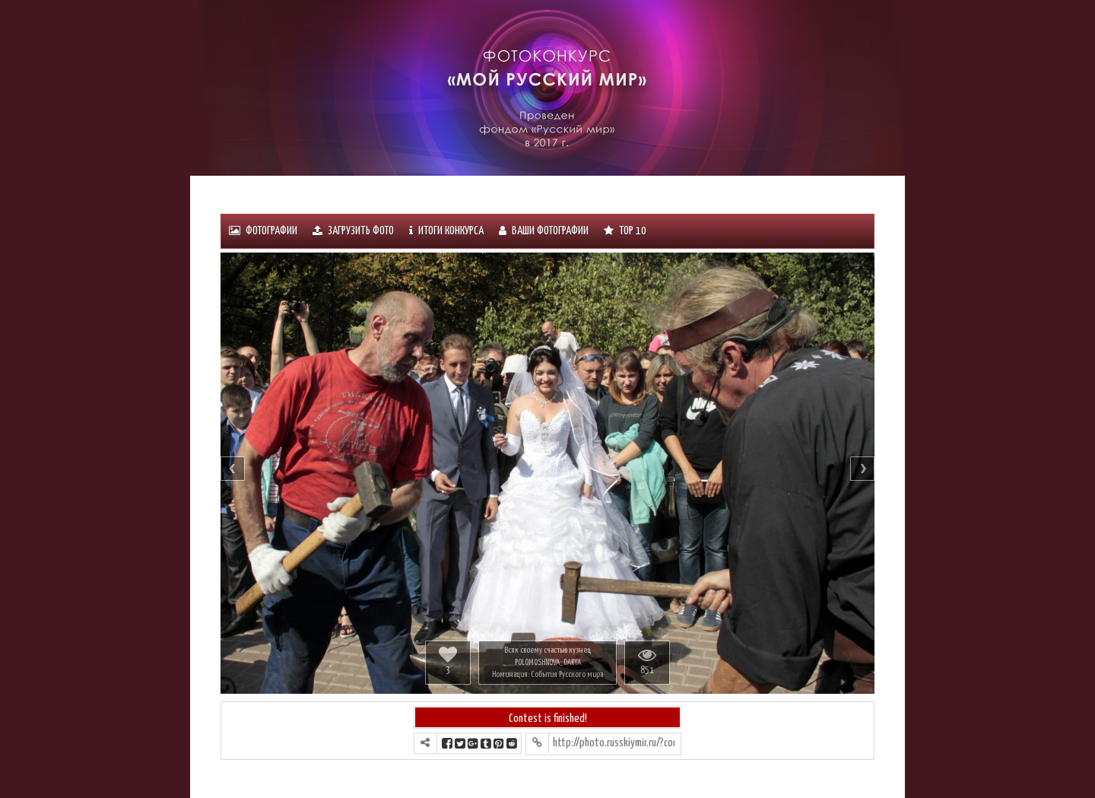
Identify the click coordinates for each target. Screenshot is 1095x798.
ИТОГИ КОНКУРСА (446, 230)
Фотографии (263, 230)
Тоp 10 (625, 230)
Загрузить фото (353, 230)
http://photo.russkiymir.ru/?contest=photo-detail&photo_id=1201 (613, 743)
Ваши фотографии (544, 230)
